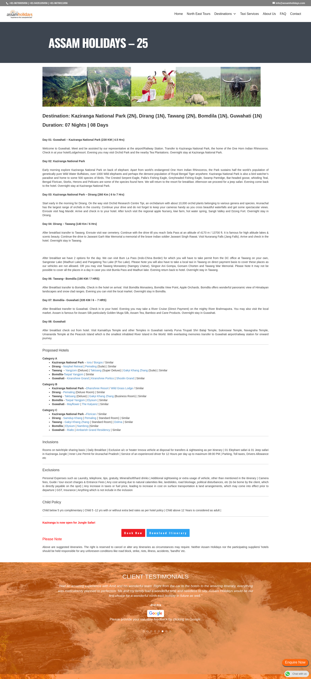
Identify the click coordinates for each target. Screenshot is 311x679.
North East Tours (198, 13)
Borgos (98, 362)
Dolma (118, 422)
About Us (269, 13)
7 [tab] (168, 633)
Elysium (92, 400)
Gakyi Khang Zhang (135, 370)
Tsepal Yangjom (73, 374)
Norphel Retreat (73, 366)
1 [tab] (145, 633)
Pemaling (91, 366)
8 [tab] (171, 633)
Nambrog (83, 426)
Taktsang (96, 370)
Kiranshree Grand (78, 378)
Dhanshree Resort (97, 388)
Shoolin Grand (125, 378)
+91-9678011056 (59, 3)
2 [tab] (149, 633)
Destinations (225, 14)
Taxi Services (249, 13)
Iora (89, 362)
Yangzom (71, 370)
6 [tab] (164, 633)
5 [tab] (160, 633)
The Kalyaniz (90, 404)
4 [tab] (156, 633)
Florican (91, 414)
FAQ (283, 13)
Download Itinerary (168, 533)
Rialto (70, 429)
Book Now (133, 533)
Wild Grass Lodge (122, 388)
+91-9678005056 (18, 3)
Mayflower (73, 404)
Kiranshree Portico (102, 378)
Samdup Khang (73, 418)
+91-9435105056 (38, 3)
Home (178, 13)
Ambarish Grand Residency (93, 429)
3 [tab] (153, 633)
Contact (295, 13)
